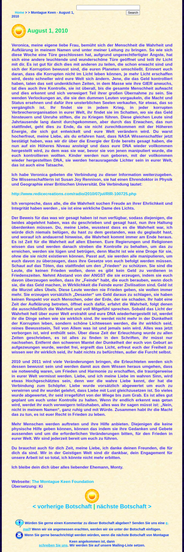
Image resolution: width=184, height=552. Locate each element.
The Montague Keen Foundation (63, 481)
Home (19, 12)
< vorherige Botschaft (62, 506)
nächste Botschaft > (124, 506)
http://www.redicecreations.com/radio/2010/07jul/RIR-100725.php (74, 194)
